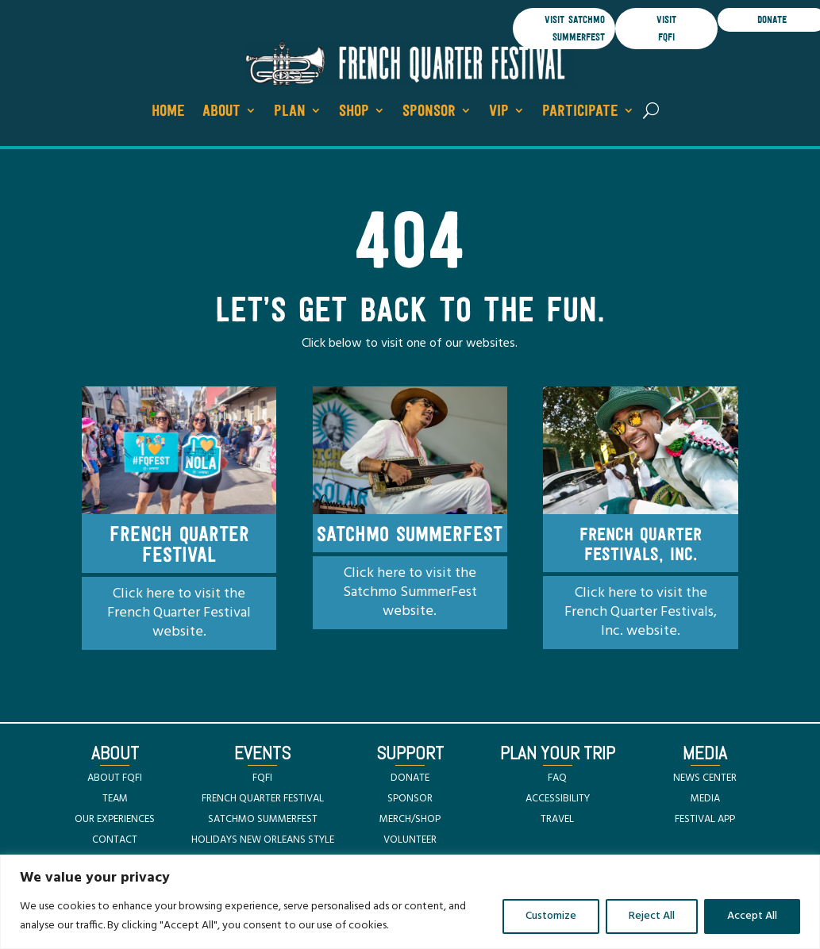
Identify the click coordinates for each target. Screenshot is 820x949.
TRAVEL (557, 819)
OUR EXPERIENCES (115, 819)
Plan (290, 111)
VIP (499, 111)
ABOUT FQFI (114, 778)
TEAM (115, 798)
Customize (550, 916)
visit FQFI (666, 28)
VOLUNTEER (410, 840)
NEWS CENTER (705, 778)
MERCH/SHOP (410, 819)
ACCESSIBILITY (557, 798)
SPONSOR (410, 798)
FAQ (557, 778)
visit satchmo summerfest (575, 28)
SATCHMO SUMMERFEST (263, 819)
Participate (580, 111)
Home (168, 111)
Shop (354, 111)
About (221, 111)
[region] (410, 902)
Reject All (652, 916)
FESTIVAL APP (705, 819)
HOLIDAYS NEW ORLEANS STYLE (262, 840)
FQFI (262, 778)
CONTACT (114, 840)
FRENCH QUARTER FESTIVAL (263, 798)
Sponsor (429, 111)
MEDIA (705, 798)
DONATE (410, 778)
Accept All (752, 916)
